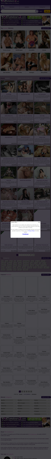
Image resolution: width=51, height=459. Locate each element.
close (39, 222)
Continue (25, 234)
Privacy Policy (31, 230)
